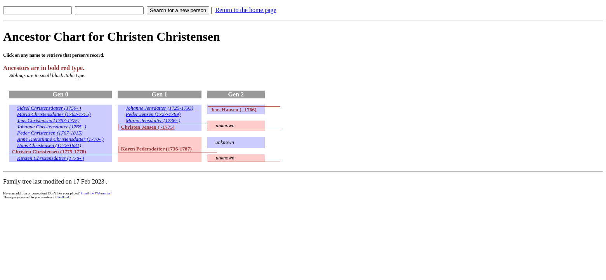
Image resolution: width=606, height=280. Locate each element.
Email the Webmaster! (95, 193)
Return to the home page (245, 10)
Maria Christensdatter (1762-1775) (54, 114)
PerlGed (63, 197)
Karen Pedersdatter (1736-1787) (156, 149)
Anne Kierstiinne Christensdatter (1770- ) (60, 139)
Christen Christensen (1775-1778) (49, 151)
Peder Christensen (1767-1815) (50, 133)
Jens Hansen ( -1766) (234, 109)
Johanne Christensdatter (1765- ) (51, 127)
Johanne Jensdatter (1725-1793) (159, 108)
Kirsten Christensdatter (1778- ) (50, 158)
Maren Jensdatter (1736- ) (153, 120)
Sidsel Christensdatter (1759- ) (49, 108)
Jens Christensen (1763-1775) (48, 120)
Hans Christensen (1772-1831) (49, 145)
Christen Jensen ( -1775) (148, 127)
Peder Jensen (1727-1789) (153, 114)
